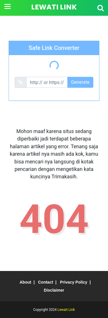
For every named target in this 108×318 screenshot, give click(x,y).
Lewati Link (54, 7)
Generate (80, 82)
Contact (45, 282)
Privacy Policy (73, 282)
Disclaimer (54, 290)
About (25, 282)
